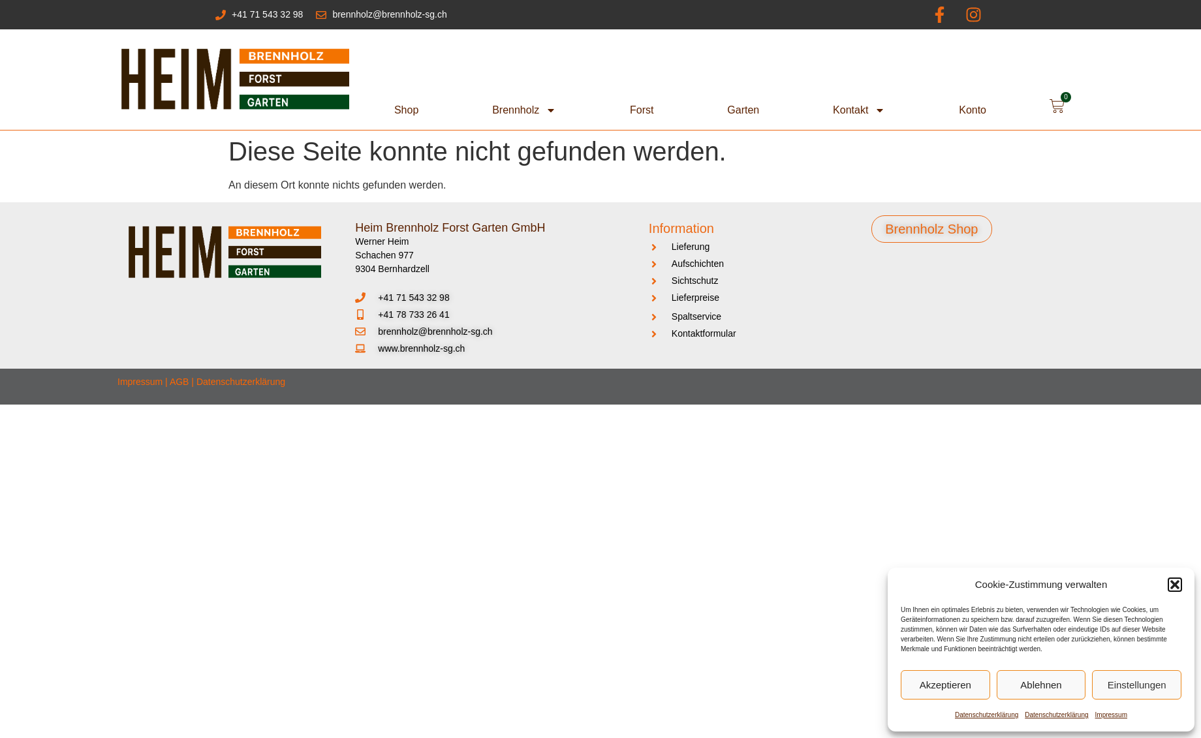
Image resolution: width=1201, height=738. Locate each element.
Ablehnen (1040, 684)
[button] (1174, 584)
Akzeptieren (945, 684)
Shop (406, 109)
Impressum (1111, 714)
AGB (179, 382)
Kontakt (859, 110)
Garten (743, 109)
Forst (641, 109)
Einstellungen (1137, 684)
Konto (972, 109)
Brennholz (524, 110)
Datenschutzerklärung (986, 714)
